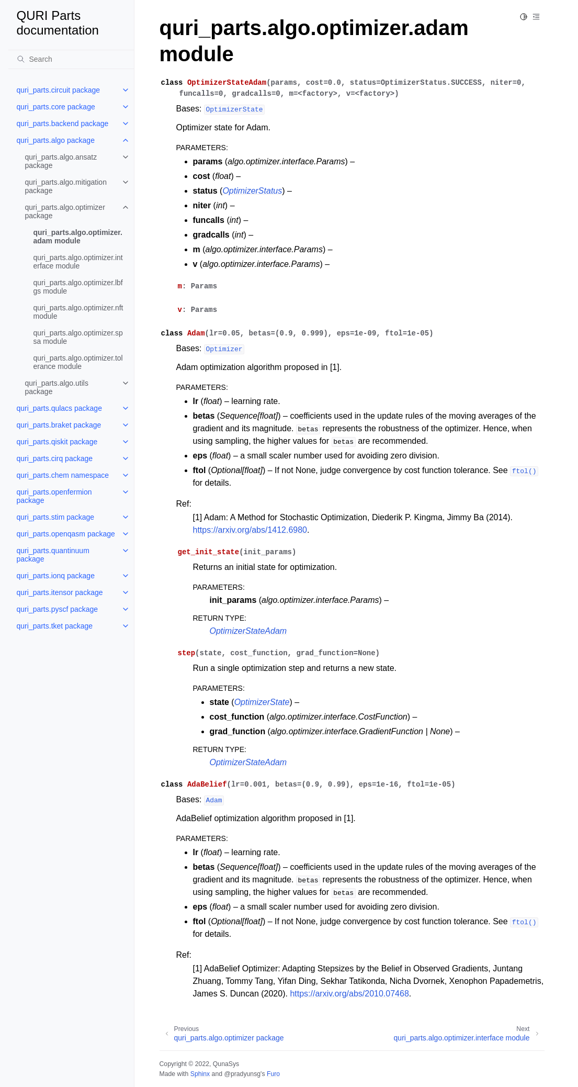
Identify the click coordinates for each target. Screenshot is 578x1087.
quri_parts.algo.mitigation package (66, 186)
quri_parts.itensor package (60, 592)
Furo (273, 1074)
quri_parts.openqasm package (66, 534)
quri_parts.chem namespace (63, 475)
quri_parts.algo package (56, 140)
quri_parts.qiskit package (57, 442)
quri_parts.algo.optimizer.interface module (78, 261)
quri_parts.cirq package (55, 458)
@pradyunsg (242, 1074)
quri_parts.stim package (56, 517)
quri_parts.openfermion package (54, 496)
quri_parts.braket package (59, 425)
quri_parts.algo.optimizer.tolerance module (78, 362)
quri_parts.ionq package (56, 575)
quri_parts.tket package (55, 626)
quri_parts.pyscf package (57, 609)
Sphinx (200, 1074)
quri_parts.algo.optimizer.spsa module (78, 337)
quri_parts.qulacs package (59, 408)
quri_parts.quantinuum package (53, 554)
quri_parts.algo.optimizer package (65, 211)
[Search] (71, 59)
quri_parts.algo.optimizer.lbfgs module (78, 286)
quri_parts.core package (56, 107)
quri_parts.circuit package (58, 90)
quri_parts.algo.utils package (56, 387)
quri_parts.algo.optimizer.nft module (78, 312)
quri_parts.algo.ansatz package (61, 161)
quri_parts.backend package (63, 123)
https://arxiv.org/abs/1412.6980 (250, 529)
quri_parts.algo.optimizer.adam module (77, 236)
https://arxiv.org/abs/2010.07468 (349, 993)
